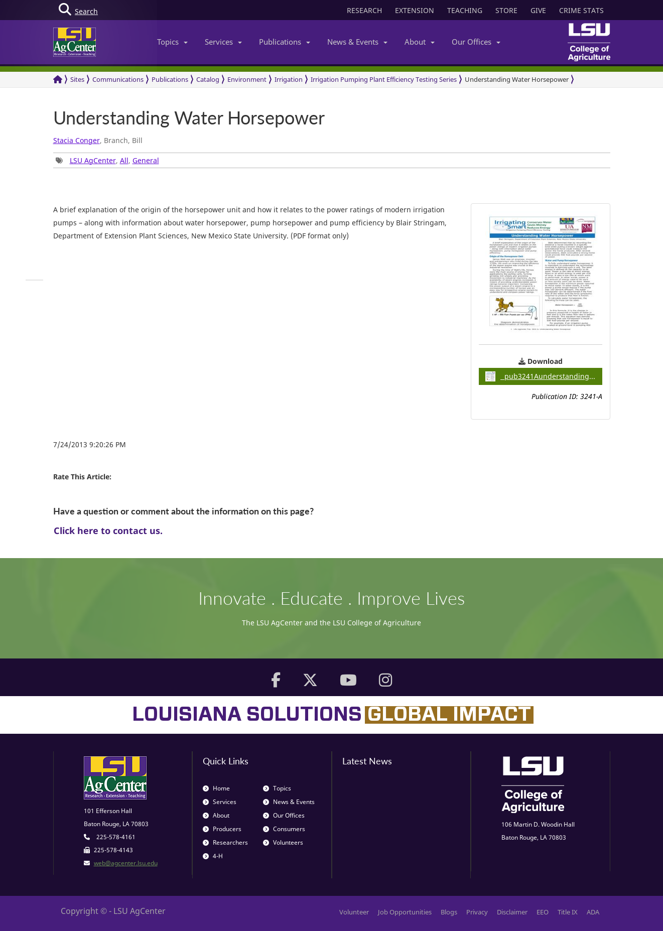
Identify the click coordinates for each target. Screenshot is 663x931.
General (145, 160)
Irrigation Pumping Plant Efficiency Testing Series (384, 79)
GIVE (538, 10)
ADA (593, 911)
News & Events (357, 42)
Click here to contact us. (108, 530)
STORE (506, 10)
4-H (213, 856)
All (124, 160)
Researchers (225, 842)
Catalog (207, 79)
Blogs (449, 911)
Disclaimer (512, 911)
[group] (34, 280)
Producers (222, 829)
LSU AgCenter (93, 160)
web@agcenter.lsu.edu (126, 863)
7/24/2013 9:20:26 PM (89, 444)
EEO (543, 911)
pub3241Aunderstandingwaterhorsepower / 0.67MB (543, 376)
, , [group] (107, 160)
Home (216, 788)
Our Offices (476, 42)
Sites (77, 79)
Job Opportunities (405, 911)
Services (223, 42)
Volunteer (354, 911)
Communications (118, 79)
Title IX (568, 911)
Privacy (477, 911)
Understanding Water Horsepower (517, 79)
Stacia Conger (76, 140)
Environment (247, 79)
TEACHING (464, 10)
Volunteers (283, 842)
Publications (284, 42)
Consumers (284, 829)
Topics (172, 42)
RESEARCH (364, 10)
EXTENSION (414, 10)
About (420, 42)
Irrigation (289, 79)
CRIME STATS (581, 10)
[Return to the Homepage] (57, 79)
